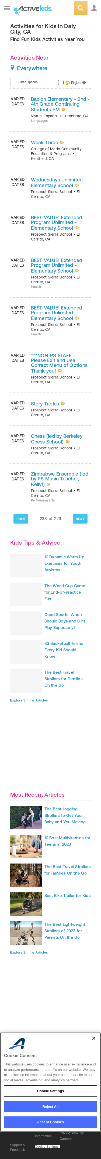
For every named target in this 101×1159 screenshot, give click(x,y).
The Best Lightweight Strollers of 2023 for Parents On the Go (64, 931)
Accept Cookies (50, 1122)
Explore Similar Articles (29, 700)
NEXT (80, 519)
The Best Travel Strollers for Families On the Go (63, 678)
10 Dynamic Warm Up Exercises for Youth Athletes (64, 563)
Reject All (50, 1107)
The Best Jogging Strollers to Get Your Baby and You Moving (65, 815)
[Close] (94, 1038)
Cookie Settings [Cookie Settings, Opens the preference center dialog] (50, 1091)
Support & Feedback (17, 1147)
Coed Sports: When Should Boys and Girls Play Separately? (65, 621)
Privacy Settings (72, 1132)
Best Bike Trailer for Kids (67, 895)
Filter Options (28, 82)
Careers (66, 1139)
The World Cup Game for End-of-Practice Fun (64, 592)
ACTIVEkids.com (31, 8)
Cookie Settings (47, 1146)
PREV (20, 519)
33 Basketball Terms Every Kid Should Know (63, 650)
